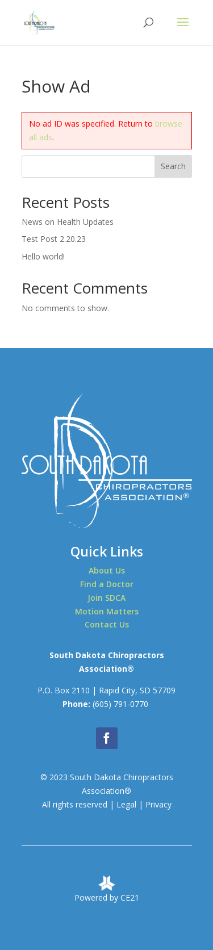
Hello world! (43, 256)
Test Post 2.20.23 (54, 238)
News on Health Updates (68, 221)
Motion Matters (107, 611)
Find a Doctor (106, 584)
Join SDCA (106, 597)
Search (173, 166)
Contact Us (107, 624)
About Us (107, 570)
